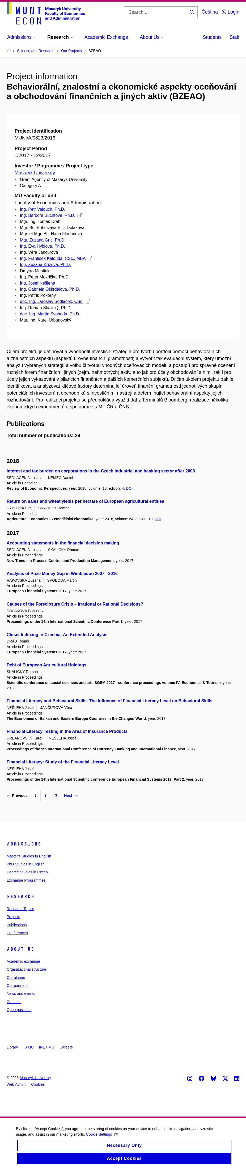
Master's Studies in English (29, 856)
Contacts (14, 1002)
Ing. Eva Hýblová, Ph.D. (42, 246)
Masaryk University (35, 172)
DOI (129, 488)
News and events (21, 993)
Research (20, 896)
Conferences (17, 933)
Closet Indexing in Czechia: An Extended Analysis (57, 634)
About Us (20, 949)
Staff (234, 37)
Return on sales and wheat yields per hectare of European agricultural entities (85, 501)
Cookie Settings (102, 1138)
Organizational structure (26, 969)
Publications (17, 925)
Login (230, 12)
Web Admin (16, 1084)
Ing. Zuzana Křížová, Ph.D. (45, 264)
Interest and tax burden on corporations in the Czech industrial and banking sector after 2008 (101, 471)
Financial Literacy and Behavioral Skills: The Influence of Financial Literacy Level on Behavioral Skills (109, 701)
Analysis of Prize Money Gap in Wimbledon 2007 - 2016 (62, 573)
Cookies (38, 1084)
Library (12, 1047)
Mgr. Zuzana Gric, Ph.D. (43, 240)
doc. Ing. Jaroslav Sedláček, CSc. (55, 301)
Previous (17, 795)
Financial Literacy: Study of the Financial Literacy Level (63, 762)
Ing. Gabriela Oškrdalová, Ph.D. (50, 289)
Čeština (210, 12)
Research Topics (20, 909)
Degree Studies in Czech (27, 872)
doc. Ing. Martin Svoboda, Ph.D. (50, 314)
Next (70, 795)
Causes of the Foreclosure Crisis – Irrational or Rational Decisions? (75, 604)
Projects (13, 917)
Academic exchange (23, 961)
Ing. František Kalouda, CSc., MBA (56, 258)
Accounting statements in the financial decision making (63, 543)
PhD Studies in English (25, 864)
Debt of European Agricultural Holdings (46, 665)
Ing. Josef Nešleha (37, 283)
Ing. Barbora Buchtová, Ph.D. (51, 215)
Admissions (24, 844)
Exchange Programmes (26, 880)
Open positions (19, 1010)
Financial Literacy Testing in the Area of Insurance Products (67, 731)
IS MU (28, 1047)
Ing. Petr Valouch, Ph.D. (42, 209)
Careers (66, 1047)
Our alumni (16, 977)
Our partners (17, 985)
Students (212, 37)
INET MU (46, 1047)
